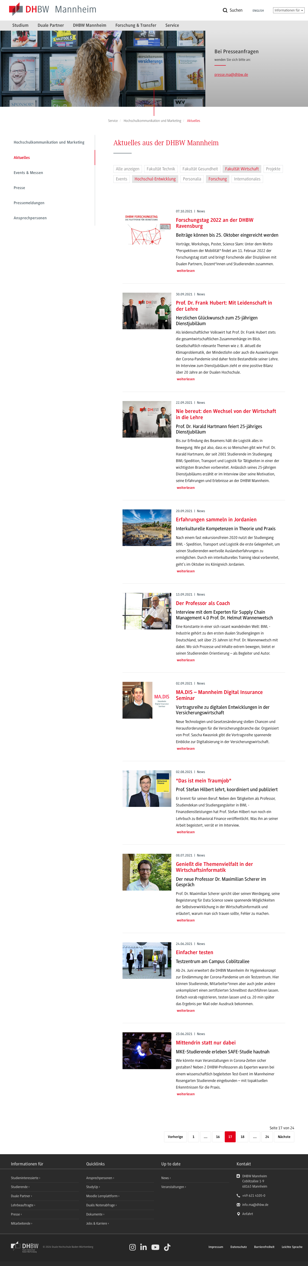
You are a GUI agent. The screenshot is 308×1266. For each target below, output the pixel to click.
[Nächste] (284, 1137)
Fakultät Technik (161, 168)
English (258, 11)
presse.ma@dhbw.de (231, 74)
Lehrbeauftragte (22, 1205)
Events (121, 179)
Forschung (218, 179)
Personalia (192, 179)
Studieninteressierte (25, 1178)
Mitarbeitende (21, 1223)
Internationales (247, 179)
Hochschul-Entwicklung (155, 179)
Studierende (20, 1187)
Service (172, 25)
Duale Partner (51, 25)
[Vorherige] (175, 1137)
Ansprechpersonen (30, 218)
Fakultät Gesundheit (200, 168)
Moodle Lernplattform (102, 1196)
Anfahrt (247, 1214)
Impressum (216, 1247)
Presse (19, 188)
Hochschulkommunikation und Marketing (49, 143)
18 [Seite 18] (242, 1137)
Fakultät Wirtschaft (242, 168)
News (165, 1178)
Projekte (273, 168)
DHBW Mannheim (89, 25)
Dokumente (94, 1214)
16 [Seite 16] (218, 1137)
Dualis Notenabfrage (101, 1205)
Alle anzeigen (127, 168)
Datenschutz (238, 1247)
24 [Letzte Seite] (267, 1137)
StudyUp (92, 1187)
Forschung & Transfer (135, 25)
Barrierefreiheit (264, 1247)
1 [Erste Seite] (193, 1137)
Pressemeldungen (29, 203)
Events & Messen (28, 173)
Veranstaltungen (172, 1187)
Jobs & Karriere (97, 1223)
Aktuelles (22, 158)
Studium (20, 25)
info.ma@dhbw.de (255, 1205)
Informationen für (289, 10)
